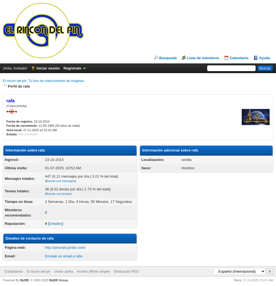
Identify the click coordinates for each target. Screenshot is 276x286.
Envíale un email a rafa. (64, 256)
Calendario (239, 58)
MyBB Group (58, 280)
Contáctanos (13, 271)
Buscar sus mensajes (60, 181)
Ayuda (264, 58)
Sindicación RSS (126, 271)
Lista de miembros (203, 58)
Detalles (55, 224)
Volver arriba (63, 271)
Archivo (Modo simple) (93, 271)
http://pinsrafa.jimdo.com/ (65, 247)
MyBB (24, 280)
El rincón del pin (38, 271)
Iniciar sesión (48, 68)
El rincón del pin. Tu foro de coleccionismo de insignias (43, 81)
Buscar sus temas (58, 193)
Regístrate (72, 68)
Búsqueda (168, 58)
